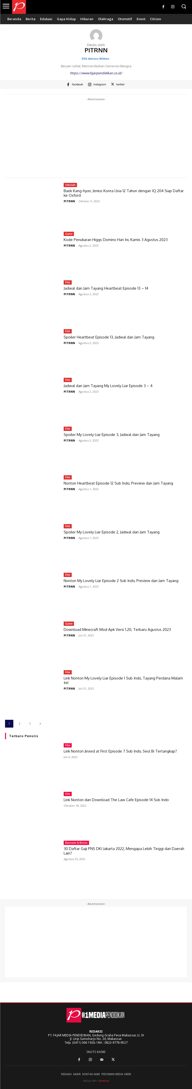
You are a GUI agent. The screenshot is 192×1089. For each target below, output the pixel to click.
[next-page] (40, 724)
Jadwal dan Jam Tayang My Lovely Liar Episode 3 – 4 (108, 385)
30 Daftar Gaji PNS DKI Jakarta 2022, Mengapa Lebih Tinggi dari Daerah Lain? (124, 851)
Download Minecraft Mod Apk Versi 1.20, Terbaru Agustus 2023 (117, 629)
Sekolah (70, 185)
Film (67, 282)
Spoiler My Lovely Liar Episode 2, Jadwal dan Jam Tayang (112, 532)
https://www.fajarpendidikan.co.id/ (96, 73)
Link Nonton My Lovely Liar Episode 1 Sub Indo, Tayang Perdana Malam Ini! (123, 680)
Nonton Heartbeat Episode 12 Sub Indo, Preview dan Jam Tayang (118, 483)
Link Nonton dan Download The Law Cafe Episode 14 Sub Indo (116, 799)
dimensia (103, 1080)
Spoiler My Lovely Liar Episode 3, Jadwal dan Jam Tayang (112, 434)
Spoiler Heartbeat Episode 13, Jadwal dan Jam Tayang (109, 337)
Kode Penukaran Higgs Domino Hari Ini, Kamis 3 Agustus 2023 (116, 239)
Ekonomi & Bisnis (76, 842)
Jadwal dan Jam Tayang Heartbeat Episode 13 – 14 (106, 288)
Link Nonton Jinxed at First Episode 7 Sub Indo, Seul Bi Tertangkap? (120, 751)
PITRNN (69, 201)
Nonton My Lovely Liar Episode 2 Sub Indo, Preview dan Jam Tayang (121, 580)
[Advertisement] (96, 137)
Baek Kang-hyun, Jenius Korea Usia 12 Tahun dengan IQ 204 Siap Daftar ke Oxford (124, 193)
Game (68, 233)
